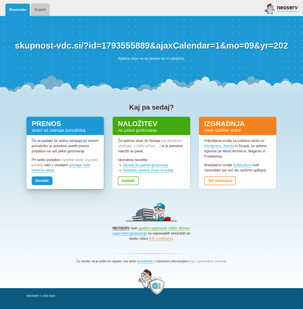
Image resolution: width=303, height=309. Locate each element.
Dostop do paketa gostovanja (145, 165)
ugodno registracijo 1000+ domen (163, 228)
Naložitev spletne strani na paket (148, 170)
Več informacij (220, 180)
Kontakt (42, 180)
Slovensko (17, 10)
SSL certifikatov (161, 238)
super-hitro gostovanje (129, 233)
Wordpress (212, 146)
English (40, 10)
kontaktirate (145, 261)
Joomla (228, 146)
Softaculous (242, 165)
